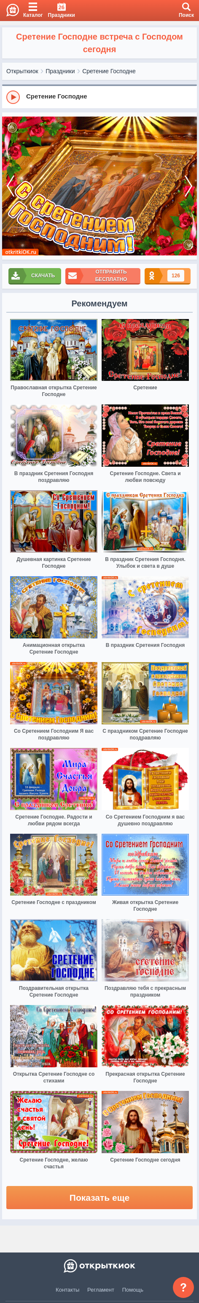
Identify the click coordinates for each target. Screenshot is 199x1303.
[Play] (13, 97)
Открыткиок (22, 71)
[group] (99, 96)
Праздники (60, 71)
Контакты (67, 1290)
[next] (188, 186)
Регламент (100, 1290)
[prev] (10, 186)
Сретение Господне (109, 71)
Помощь (132, 1290)
